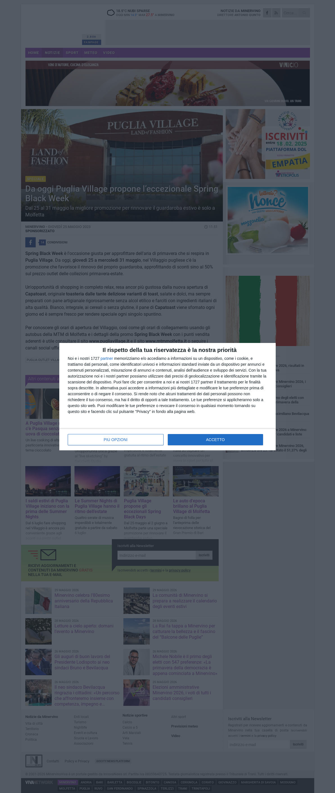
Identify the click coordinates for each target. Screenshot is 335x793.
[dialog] (167, 396)
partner (107, 358)
